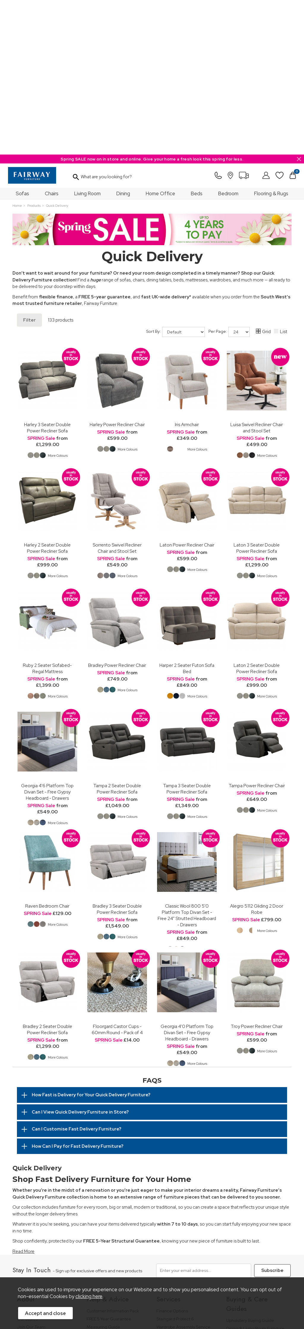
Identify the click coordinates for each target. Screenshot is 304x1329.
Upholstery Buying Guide (250, 1164)
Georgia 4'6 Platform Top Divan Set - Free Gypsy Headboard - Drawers (47, 637)
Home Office (160, 39)
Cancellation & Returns (108, 1179)
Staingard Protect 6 (175, 1163)
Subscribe (272, 1115)
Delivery (94, 1187)
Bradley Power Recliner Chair (117, 511)
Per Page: (229, 177)
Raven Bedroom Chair (47, 751)
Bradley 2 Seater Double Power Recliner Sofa (47, 875)
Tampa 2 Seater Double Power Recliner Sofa (117, 634)
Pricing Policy (57, 1267)
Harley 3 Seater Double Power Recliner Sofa (47, 273)
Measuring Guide (103, 1171)
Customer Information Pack (113, 1155)
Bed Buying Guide (243, 1199)
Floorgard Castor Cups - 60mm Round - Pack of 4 (117, 875)
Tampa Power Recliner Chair (257, 631)
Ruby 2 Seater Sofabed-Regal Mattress (47, 514)
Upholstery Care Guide (248, 1215)
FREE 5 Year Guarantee (109, 1163)
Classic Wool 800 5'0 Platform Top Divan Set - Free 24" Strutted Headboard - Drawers (187, 760)
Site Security (153, 1267)
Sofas (22, 39)
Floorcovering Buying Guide (253, 1207)
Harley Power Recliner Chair (117, 270)
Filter (29, 166)
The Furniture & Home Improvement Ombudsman (43, 1182)
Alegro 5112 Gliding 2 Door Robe (256, 754)
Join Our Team (31, 1171)
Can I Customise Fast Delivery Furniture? (76, 974)
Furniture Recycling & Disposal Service (185, 1182)
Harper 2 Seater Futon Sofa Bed (186, 514)
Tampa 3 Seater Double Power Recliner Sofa (187, 634)
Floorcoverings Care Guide (252, 1239)
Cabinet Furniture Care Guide (254, 1223)
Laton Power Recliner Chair (187, 390)
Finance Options (172, 1155)
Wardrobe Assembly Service (183, 1171)
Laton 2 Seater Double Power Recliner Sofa (257, 514)
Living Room (87, 39)
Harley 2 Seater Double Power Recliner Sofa (47, 393)
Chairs (51, 39)
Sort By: (175, 177)
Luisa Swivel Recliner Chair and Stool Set (256, 273)
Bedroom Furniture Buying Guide (251, 1188)
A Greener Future (34, 1192)
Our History (28, 1155)
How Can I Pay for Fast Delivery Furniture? (78, 992)
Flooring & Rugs (271, 39)
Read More (23, 1097)
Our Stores (27, 1163)
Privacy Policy (124, 1267)
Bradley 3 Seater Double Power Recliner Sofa (117, 754)
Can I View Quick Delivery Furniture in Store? (80, 957)
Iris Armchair (187, 270)
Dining (123, 39)
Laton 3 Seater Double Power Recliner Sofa (257, 393)
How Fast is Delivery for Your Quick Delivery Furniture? (91, 940)
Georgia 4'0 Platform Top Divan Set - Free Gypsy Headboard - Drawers (187, 878)
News (22, 1200)
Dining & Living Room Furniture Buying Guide (255, 1175)
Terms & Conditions (88, 1267)
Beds (196, 39)
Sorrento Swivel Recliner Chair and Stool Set (117, 393)
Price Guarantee (27, 1267)
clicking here (88, 1298)
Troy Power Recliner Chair (257, 872)
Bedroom (228, 39)
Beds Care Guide (243, 1231)
